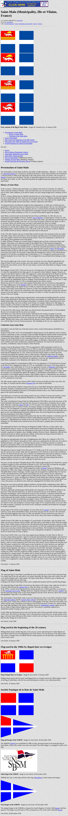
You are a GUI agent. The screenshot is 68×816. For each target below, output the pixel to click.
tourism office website (28, 600)
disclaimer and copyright (25, 24)
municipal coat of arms (12, 591)
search (16, 24)
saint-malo (9, 22)
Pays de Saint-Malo (11, 158)
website (12, 743)
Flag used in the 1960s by (21, 141)
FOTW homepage (9, 24)
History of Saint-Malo (16, 134)
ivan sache (19, 20)
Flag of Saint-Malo (11, 138)
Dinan (21, 405)
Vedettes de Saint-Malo (12, 159)
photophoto (38, 777)
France (7, 150)
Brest (52, 248)
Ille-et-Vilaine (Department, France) (16, 152)
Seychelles (6, 367)
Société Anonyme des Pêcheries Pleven (17, 161)
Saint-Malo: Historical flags (14, 156)
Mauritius (52, 367)
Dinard (3, 177)
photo (60, 810)
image (57, 808)
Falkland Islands (52, 356)
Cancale (46, 510)
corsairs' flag (23, 587)
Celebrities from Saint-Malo (18, 136)
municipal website (9, 174)
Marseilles (60, 248)
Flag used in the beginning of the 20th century (20, 140)
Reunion (23, 285)
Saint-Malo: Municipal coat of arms (16, 154)
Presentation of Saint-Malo (13, 132)
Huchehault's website (48, 605)
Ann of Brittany (38, 218)
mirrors (40, 24)
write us (35, 24)
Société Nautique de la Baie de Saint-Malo (18, 143)
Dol (27, 405)
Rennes (44, 468)
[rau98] (61, 591)
